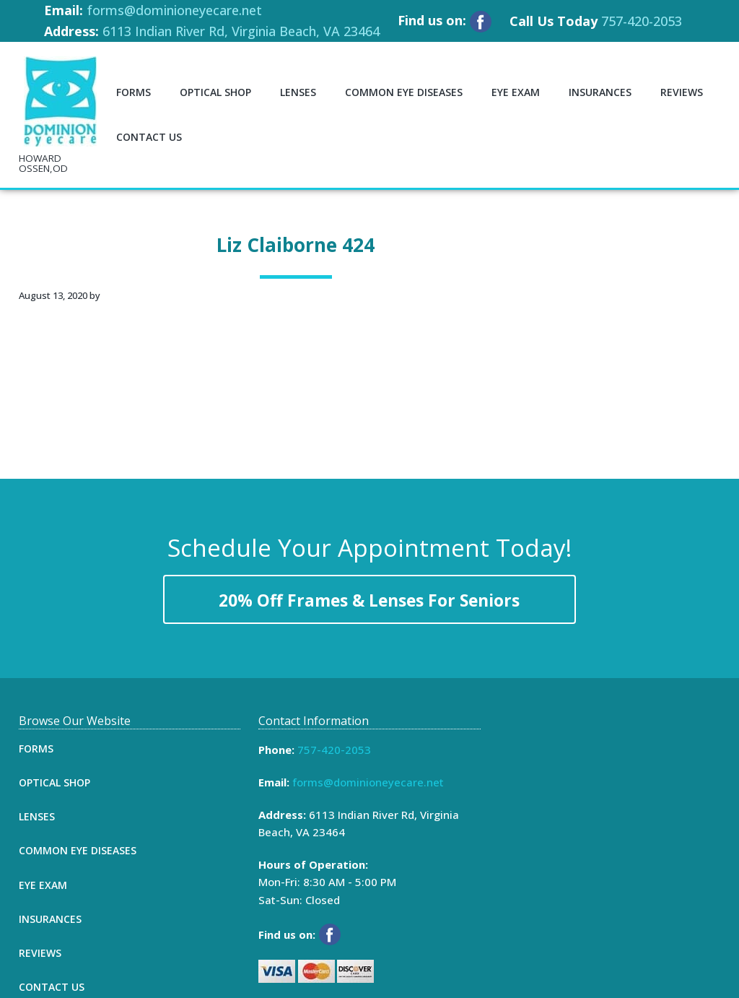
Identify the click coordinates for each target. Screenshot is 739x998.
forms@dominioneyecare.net (174, 10)
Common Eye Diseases (77, 850)
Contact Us (51, 987)
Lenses (37, 816)
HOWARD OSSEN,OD (43, 163)
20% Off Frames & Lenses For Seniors (369, 600)
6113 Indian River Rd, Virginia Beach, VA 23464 (241, 31)
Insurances (50, 919)
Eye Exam (43, 885)
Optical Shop (54, 782)
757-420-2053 (641, 21)
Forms (36, 748)
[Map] (610, 822)
